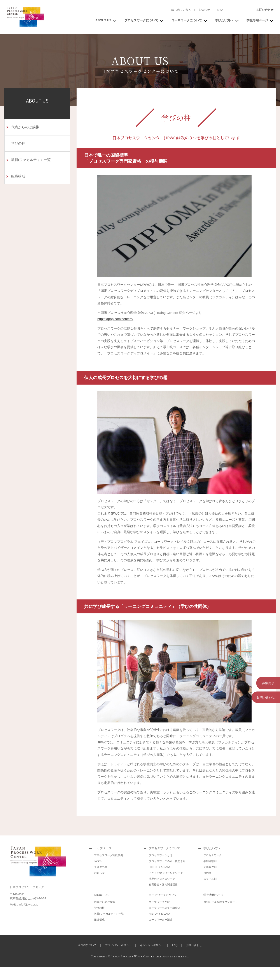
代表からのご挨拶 (25, 127)
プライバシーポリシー (118, 945)
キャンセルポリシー (152, 945)
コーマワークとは (159, 902)
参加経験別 (210, 861)
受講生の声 (100, 867)
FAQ (220, 9)
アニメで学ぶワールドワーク (166, 873)
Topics (98, 861)
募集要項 (266, 682)
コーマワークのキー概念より (166, 907)
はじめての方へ (181, 9)
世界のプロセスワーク (162, 878)
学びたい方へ (224, 20)
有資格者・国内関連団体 (163, 884)
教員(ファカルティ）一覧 (31, 160)
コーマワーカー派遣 (160, 919)
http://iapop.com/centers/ (115, 319)
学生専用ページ (257, 20)
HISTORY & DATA (159, 867)
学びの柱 (18, 143)
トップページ (102, 848)
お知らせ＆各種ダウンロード (220, 902)
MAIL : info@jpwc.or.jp (24, 904)
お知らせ (204, 9)
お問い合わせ (264, 9)
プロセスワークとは (160, 855)
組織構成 (18, 176)
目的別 (207, 873)
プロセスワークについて (141, 20)
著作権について (87, 945)
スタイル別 (210, 878)
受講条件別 (210, 867)
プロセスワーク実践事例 (108, 855)
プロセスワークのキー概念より (167, 861)
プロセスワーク (212, 855)
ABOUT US (103, 20)
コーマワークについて (186, 20)
